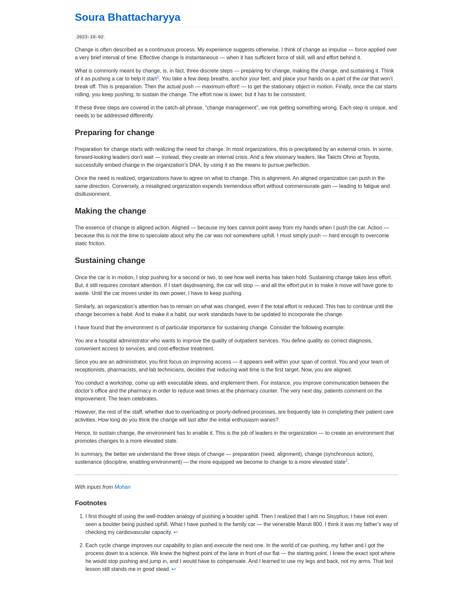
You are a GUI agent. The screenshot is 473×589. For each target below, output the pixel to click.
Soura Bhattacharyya (127, 17)
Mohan (122, 487)
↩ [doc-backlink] (175, 532)
